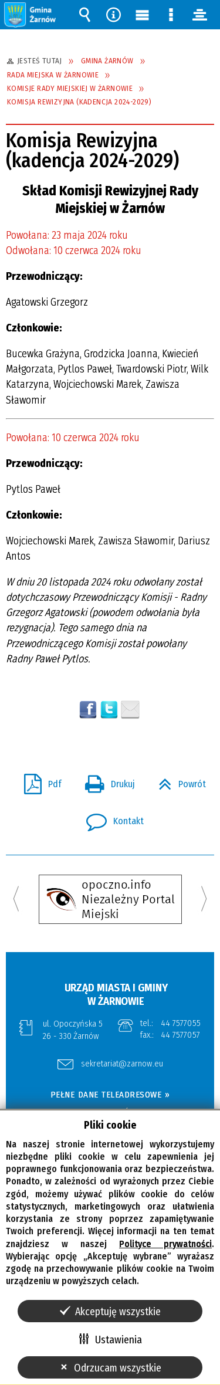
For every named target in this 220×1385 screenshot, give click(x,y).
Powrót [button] (177, 781)
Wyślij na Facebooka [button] (88, 709)
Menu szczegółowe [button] (171, 14)
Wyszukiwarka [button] (85, 14)
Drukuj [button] (105, 781)
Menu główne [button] (142, 14)
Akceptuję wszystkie (118, 1311)
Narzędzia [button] (114, 14)
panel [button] (200, 14)
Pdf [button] (38, 781)
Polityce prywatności (165, 1243)
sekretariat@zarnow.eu (122, 1064)
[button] (30, 14)
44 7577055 (181, 1023)
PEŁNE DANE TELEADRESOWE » (110, 1094)
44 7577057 (180, 1035)
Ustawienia (118, 1339)
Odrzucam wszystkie (117, 1368)
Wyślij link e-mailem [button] (130, 709)
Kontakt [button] (110, 818)
